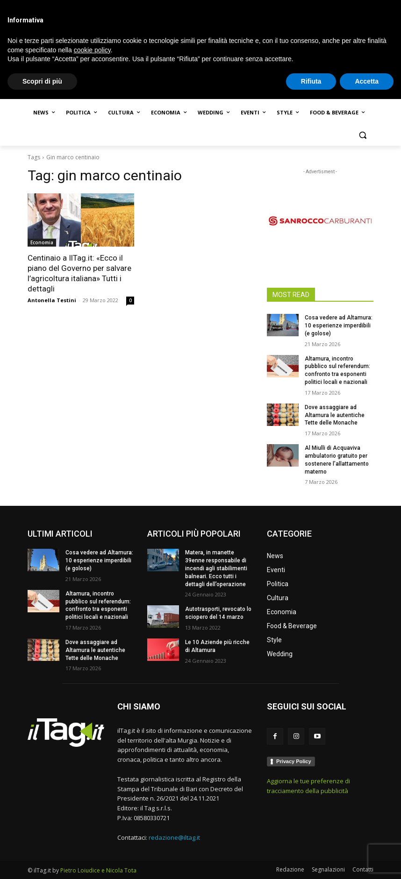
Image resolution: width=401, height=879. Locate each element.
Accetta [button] (367, 861)
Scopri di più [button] (42, 861)
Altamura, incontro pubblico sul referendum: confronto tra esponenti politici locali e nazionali (98, 605)
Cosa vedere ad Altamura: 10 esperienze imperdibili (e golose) (338, 325)
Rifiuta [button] (311, 861)
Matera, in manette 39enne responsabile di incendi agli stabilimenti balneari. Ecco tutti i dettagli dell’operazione (216, 568)
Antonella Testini (52, 300)
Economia (41, 242)
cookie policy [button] (92, 829)
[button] (362, 135)
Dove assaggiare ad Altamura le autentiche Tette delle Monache (335, 415)
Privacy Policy (293, 761)
